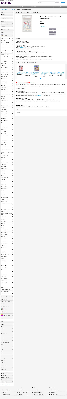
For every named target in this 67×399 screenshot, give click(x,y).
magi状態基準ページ (22, 47)
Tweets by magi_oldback (5, 385)
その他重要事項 (43, 26)
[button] (47, 7)
